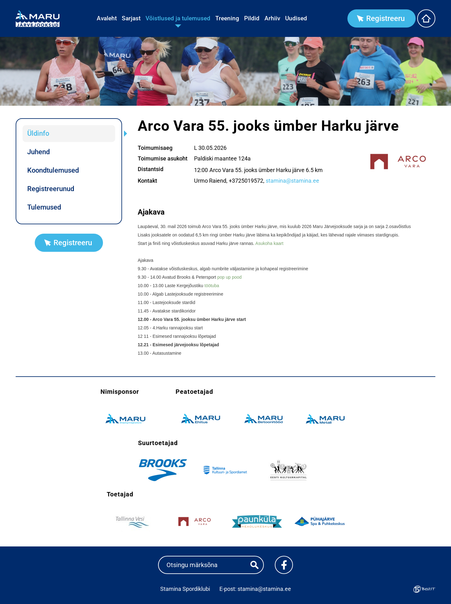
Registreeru (385, 18)
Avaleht (107, 18)
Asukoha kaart (269, 243)
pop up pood (229, 277)
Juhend (38, 152)
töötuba (211, 285)
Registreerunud (50, 189)
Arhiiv (272, 18)
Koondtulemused (53, 170)
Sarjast (131, 18)
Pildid (251, 18)
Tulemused (44, 207)
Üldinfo (38, 133)
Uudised (296, 18)
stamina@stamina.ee (292, 180)
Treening (227, 18)
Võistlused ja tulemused (178, 18)
